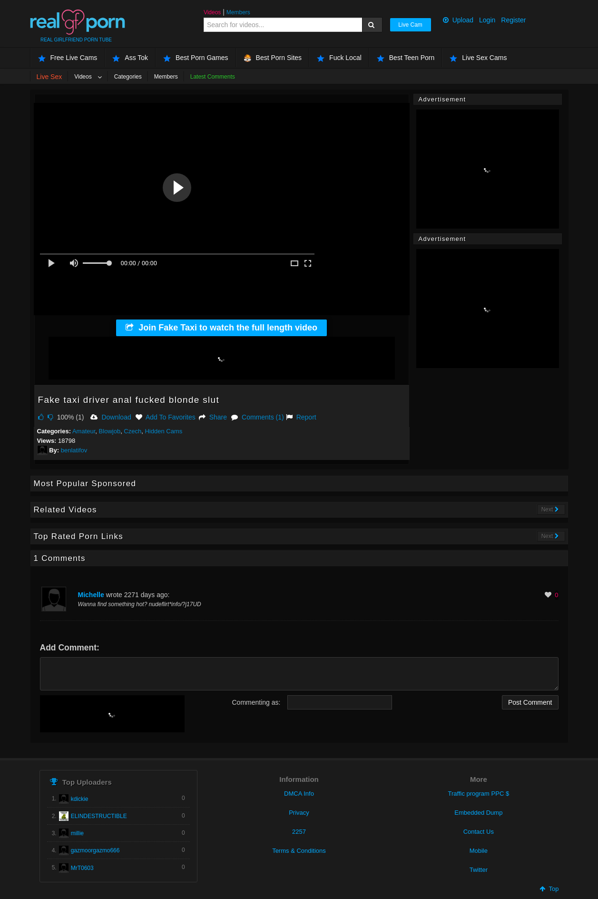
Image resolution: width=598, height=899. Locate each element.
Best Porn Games (195, 58)
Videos (212, 12)
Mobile (479, 850)
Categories (128, 76)
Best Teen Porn (405, 58)
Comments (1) (257, 417)
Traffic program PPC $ (479, 793)
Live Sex (49, 76)
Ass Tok (130, 58)
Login (487, 20)
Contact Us (478, 831)
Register (513, 20)
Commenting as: (256, 702)
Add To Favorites (166, 417)
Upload (458, 20)
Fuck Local (339, 58)
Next (550, 509)
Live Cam (410, 24)
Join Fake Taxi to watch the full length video (221, 327)
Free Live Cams (68, 58)
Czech (132, 431)
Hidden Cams (163, 431)
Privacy (299, 812)
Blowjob (110, 431)
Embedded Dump (478, 812)
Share (213, 417)
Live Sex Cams (478, 58)
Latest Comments (212, 76)
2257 (299, 831)
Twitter (479, 869)
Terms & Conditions (299, 850)
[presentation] (112, 713)
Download (110, 417)
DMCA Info (299, 793)
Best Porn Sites (273, 58)
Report (301, 417)
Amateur (83, 431)
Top (549, 888)
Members (238, 12)
